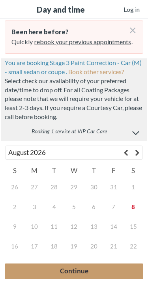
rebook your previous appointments (82, 41)
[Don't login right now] (130, 27)
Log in (132, 9)
